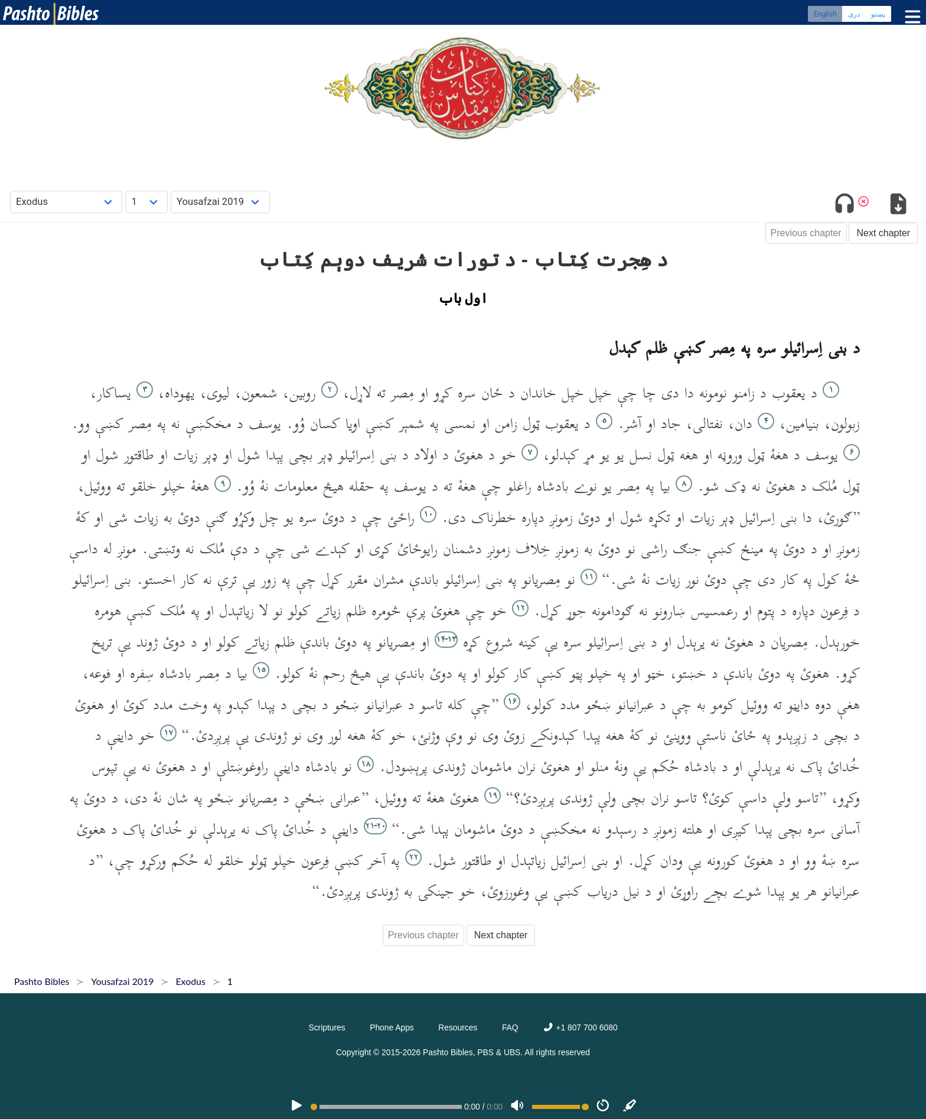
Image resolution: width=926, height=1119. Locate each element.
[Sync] (630, 1106)
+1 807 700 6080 (580, 1027)
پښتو (878, 15)
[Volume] (517, 1106)
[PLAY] (296, 1106)
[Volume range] (560, 1107)
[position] (386, 1107)
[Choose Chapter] (146, 202)
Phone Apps (392, 1027)
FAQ (510, 1027)
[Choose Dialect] (220, 202)
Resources (457, 1027)
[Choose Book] (66, 202)
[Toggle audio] (845, 206)
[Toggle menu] (910, 17)
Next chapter (883, 233)
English (825, 15)
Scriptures (326, 1027)
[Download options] (898, 206)
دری (854, 15)
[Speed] (603, 1106)
